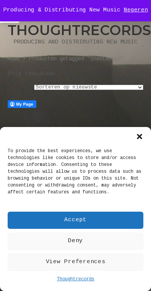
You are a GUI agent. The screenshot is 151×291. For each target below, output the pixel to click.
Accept (75, 220)
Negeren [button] (136, 10)
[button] (139, 136)
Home (14, 59)
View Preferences (76, 262)
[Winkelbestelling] (88, 87)
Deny (75, 241)
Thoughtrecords (75, 279)
